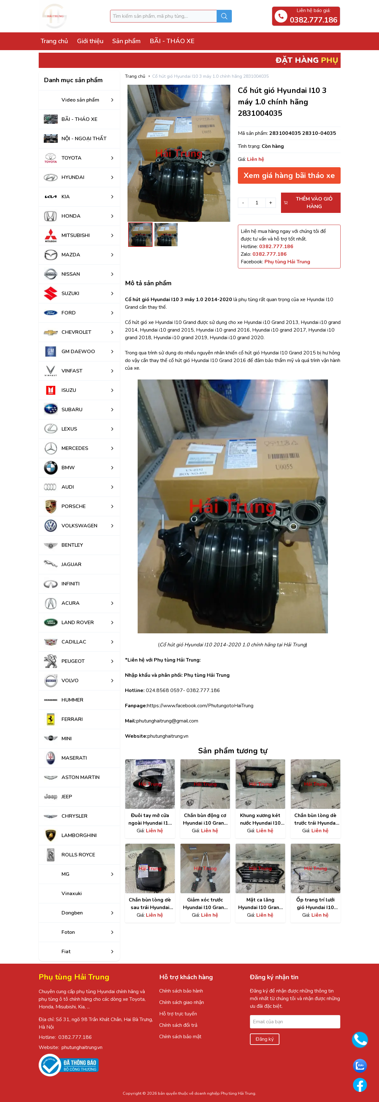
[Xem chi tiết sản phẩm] (150, 784)
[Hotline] (276, 246)
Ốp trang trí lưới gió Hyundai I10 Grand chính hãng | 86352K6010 (315, 903)
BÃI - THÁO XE (172, 41)
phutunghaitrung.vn (82, 1047)
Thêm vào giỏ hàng (308, 202)
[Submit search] (224, 16)
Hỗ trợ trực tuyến (178, 1013)
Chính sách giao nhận (181, 1002)
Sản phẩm (126, 41)
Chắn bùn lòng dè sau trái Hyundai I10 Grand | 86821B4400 (150, 903)
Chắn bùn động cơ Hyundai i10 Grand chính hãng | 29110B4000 (205, 819)
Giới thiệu (90, 41)
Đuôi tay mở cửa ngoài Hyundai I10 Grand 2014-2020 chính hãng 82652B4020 (150, 819)
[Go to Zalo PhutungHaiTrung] (360, 1066)
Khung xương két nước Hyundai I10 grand (260, 819)
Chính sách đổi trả (178, 1025)
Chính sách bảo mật (180, 1036)
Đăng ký (265, 1039)
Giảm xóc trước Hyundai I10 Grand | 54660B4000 (205, 903)
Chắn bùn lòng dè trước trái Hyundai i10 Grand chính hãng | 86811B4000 (315, 819)
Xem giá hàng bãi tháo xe (289, 175)
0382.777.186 (75, 1037)
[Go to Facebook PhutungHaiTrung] (360, 1085)
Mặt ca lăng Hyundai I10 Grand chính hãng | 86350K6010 (260, 903)
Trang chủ (54, 41)
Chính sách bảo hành (181, 990)
